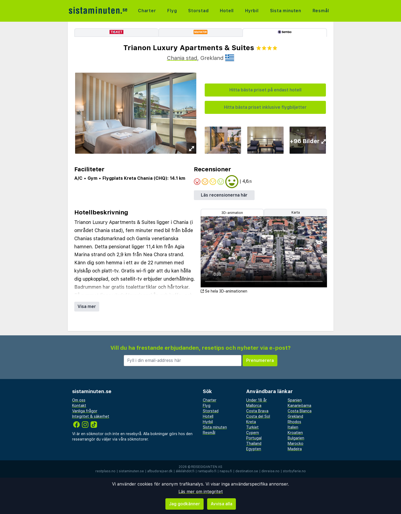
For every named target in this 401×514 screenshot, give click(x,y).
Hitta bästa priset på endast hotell (265, 89)
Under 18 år (256, 400)
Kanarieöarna (299, 405)
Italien (293, 427)
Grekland (295, 416)
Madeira (295, 449)
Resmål (321, 10)
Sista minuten (285, 10)
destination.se (246, 471)
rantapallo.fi (207, 471)
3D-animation (232, 213)
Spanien (295, 400)
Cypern (252, 433)
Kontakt (79, 405)
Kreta (251, 422)
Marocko (295, 443)
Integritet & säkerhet (90, 416)
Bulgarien (296, 438)
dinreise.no (270, 471)
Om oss (78, 400)
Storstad (198, 10)
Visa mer (87, 306)
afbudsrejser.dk (159, 471)
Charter (147, 10)
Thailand (253, 443)
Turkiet (252, 427)
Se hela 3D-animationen (224, 291)
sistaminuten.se (131, 471)
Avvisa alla (221, 503)
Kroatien (295, 433)
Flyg (172, 10)
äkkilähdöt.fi (185, 471)
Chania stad (182, 58)
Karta (295, 212)
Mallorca (253, 405)
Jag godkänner (184, 503)
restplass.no (105, 471)
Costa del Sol (258, 416)
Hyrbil (252, 10)
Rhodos (294, 422)
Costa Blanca (300, 411)
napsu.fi (226, 471)
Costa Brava (257, 411)
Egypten (253, 449)
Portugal (254, 438)
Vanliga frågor (84, 411)
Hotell (227, 10)
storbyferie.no (294, 471)
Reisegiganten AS (206, 467)
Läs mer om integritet (200, 491)
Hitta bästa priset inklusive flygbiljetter (265, 107)
